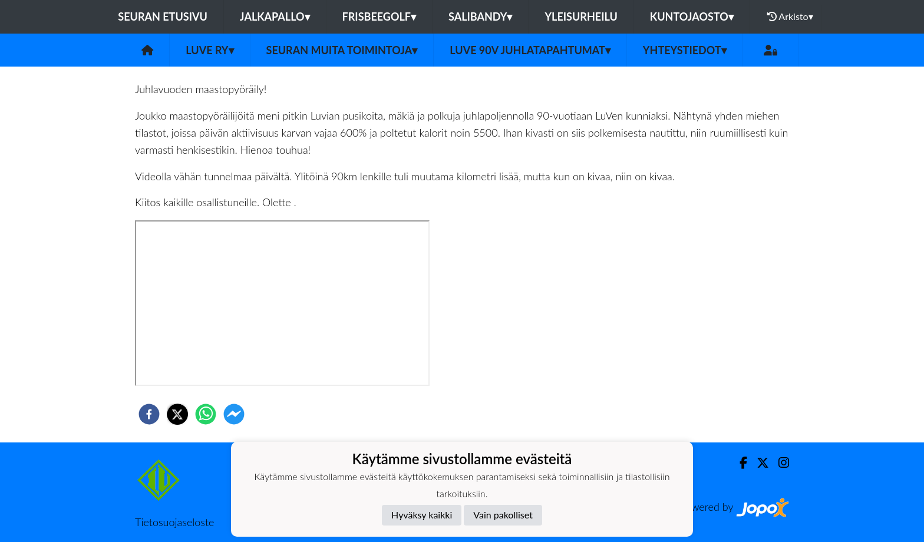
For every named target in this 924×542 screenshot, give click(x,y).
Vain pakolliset (503, 514)
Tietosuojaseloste (174, 521)
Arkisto (790, 16)
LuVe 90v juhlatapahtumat (530, 50)
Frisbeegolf (379, 16)
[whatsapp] (205, 414)
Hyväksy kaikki (421, 514)
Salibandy (480, 16)
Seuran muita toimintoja (342, 50)
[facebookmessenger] (234, 414)
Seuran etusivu (162, 16)
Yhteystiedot (685, 50)
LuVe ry (209, 50)
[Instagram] (779, 463)
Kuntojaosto (692, 16)
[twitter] (177, 414)
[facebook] (149, 414)
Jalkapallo (275, 16)
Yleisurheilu (580, 16)
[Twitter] (758, 463)
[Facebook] (738, 463)
